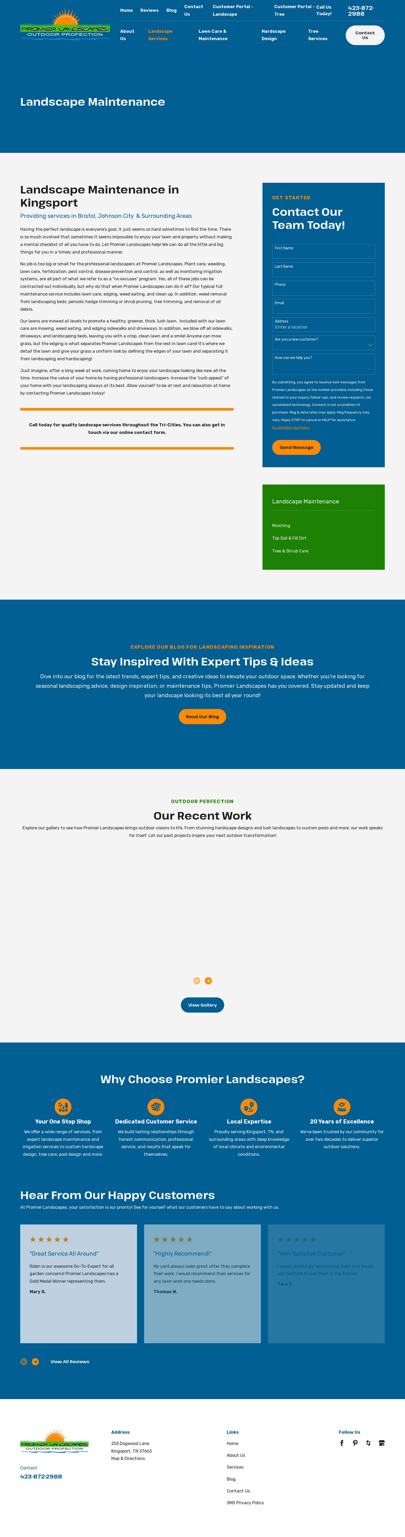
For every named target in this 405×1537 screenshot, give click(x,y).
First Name (284, 248)
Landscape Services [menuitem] (160, 35)
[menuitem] (323, 525)
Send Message (296, 447)
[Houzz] (368, 1443)
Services (235, 1467)
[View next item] (208, 980)
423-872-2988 (361, 10)
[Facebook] (342, 1443)
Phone (280, 285)
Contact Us (365, 35)
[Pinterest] (355, 1443)
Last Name (284, 267)
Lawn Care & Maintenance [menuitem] (213, 35)
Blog (171, 10)
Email (279, 303)
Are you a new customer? (296, 339)
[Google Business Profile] (382, 1443)
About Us (236, 1455)
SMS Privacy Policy (245, 1502)
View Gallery (202, 1005)
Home (126, 10)
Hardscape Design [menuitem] (274, 35)
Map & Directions (128, 1458)
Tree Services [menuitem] (317, 35)
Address (281, 321)
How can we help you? (293, 358)
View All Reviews (70, 1361)
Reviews (149, 10)
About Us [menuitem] (127, 35)
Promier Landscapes (130, 244)
